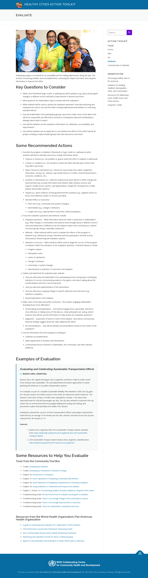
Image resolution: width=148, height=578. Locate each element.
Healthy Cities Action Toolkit (50, 4)
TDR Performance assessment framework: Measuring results (47, 529)
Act (109, 57)
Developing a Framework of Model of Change (47, 470)
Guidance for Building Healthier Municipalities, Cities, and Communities (117, 88)
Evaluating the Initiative (38, 466)
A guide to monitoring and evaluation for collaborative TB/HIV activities (51, 525)
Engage (111, 45)
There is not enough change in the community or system (65, 498)
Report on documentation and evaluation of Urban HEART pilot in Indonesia (53, 541)
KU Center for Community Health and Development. (61, 572)
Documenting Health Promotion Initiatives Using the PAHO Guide (67, 490)
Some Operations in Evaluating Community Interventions (55, 478)
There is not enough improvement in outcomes (61, 502)
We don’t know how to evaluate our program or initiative (65, 494)
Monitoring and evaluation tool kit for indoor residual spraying (48, 537)
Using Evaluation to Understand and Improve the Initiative (56, 486)
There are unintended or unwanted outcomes (60, 506)
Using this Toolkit (115, 105)
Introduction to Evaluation (43, 474)
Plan (109, 53)
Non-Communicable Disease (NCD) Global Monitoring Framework (49, 533)
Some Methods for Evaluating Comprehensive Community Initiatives (60, 482)
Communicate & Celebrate (118, 65)
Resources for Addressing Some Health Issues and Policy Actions (118, 98)
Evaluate (112, 61)
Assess (110, 49)
